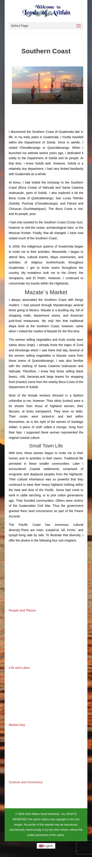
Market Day (17, 725)
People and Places (22, 610)
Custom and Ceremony (25, 782)
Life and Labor (19, 667)
